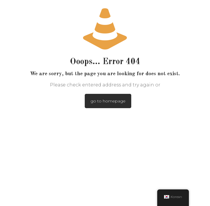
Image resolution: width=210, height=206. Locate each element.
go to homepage (108, 101)
